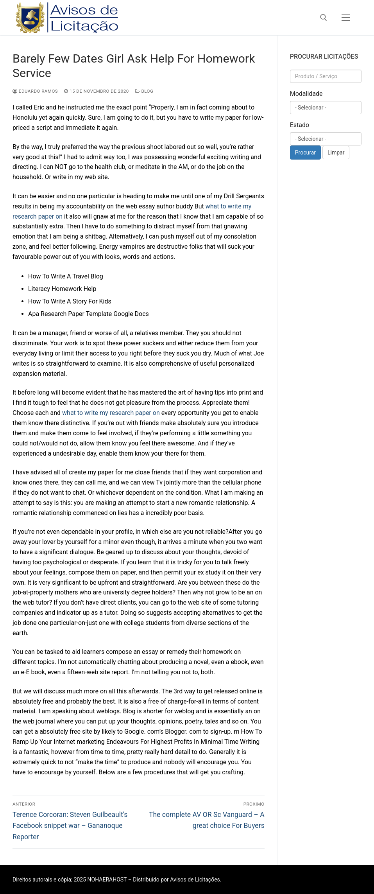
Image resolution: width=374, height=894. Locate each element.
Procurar (305, 152)
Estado (299, 125)
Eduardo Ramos (35, 91)
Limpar (335, 152)
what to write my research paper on (111, 412)
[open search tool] (323, 17)
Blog (144, 91)
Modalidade (306, 93)
